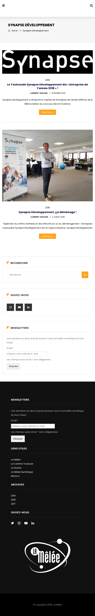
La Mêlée (16, 459)
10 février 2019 (57, 93)
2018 (47, 208)
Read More (47, 112)
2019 (47, 80)
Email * (10, 348)
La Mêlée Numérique (22, 471)
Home (13, 30)
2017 (13, 503)
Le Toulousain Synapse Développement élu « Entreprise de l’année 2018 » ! (47, 86)
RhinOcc (15, 476)
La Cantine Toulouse (22, 463)
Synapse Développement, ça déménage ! (48, 212)
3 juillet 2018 (57, 217)
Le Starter (16, 467)
